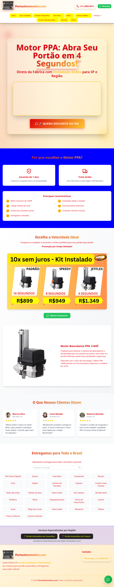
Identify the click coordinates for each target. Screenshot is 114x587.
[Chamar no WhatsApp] (108, 579)
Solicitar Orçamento (57, 315)
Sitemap (64, 20)
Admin (73, 20)
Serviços (98, 15)
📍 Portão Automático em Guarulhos (39, 536)
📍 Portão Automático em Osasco (76, 536)
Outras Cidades (83, 15)
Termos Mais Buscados (47, 20)
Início (13, 15)
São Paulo (58, 15)
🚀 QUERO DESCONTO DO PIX (57, 123)
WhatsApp (104, 6)
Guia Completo (25, 15)
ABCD (69, 15)
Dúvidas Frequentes (42, 15)
